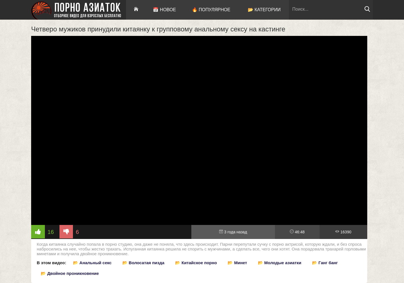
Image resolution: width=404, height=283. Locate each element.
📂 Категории (264, 9)
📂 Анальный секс (92, 262)
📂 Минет (237, 262)
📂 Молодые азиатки (279, 262)
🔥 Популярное (211, 9)
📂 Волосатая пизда (143, 262)
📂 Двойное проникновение (70, 273)
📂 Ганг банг (325, 262)
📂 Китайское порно (196, 262)
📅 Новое (164, 9)
